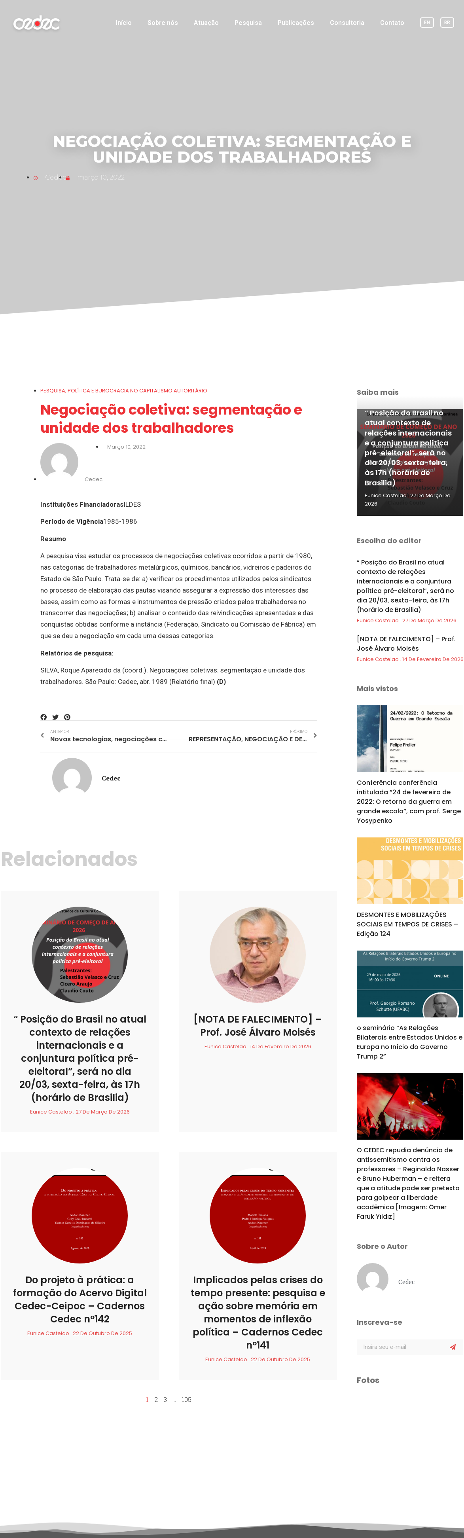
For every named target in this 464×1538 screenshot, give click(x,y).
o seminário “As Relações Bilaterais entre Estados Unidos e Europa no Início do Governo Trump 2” (409, 1042)
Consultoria (347, 23)
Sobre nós (163, 23)
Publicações (296, 23)
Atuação (206, 23)
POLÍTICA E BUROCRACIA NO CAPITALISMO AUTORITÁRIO (137, 390)
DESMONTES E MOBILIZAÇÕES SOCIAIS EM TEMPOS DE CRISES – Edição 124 (407, 924)
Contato (392, 23)
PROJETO (174, 1521)
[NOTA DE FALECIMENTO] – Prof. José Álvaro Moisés (257, 1026)
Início (124, 23)
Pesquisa (248, 23)
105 (186, 1399)
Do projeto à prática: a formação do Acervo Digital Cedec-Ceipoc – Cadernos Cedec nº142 (80, 1299)
